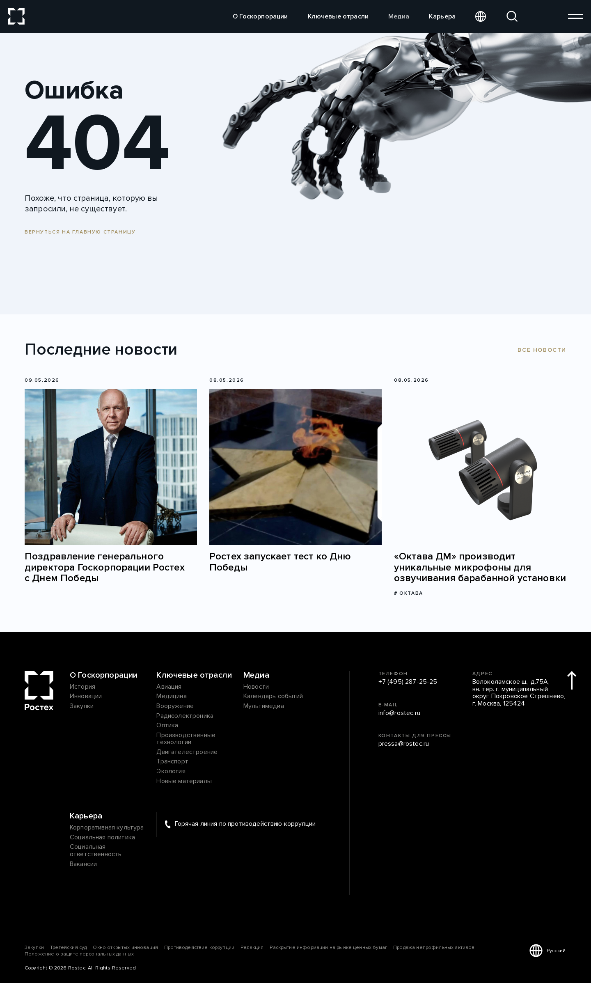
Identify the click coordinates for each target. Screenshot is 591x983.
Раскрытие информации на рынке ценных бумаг (328, 947)
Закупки (82, 706)
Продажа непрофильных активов (433, 947)
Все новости (542, 349)
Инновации (86, 696)
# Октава (408, 593)
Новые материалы (183, 781)
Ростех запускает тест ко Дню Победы (280, 562)
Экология (170, 771)
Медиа (398, 16)
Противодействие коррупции (199, 947)
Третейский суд (68, 947)
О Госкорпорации (260, 16)
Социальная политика (102, 837)
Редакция (252, 947)
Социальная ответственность (95, 850)
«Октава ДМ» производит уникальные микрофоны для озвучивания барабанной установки (480, 567)
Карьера (442, 16)
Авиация (168, 687)
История (82, 687)
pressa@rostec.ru (403, 744)
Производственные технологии (185, 739)
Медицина (171, 696)
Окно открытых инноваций (125, 947)
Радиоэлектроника (184, 716)
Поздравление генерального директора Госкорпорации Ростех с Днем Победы (105, 567)
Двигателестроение (187, 752)
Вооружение (175, 706)
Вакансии (83, 864)
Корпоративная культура (107, 828)
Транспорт (172, 761)
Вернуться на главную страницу (80, 232)
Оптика (167, 725)
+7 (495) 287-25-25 (408, 682)
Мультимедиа (263, 706)
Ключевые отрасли (338, 16)
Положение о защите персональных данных (79, 954)
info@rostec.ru (399, 713)
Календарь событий (273, 696)
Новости (256, 687)
